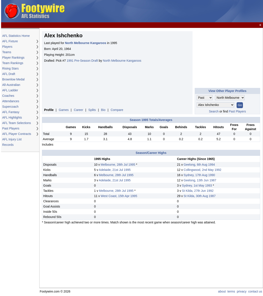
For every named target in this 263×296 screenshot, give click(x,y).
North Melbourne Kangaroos (122, 60)
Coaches (8, 95)
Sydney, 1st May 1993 (197, 185)
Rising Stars (10, 68)
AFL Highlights (12, 117)
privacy (241, 291)
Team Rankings (12, 63)
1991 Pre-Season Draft (82, 60)
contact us (255, 291)
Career (78, 110)
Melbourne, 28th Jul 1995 (118, 164)
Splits (92, 110)
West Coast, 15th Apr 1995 (119, 196)
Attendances (10, 101)
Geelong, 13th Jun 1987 (200, 180)
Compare (117, 110)
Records (8, 144)
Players (7, 46)
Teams (6, 52)
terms (231, 291)
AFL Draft (8, 74)
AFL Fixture (10, 41)
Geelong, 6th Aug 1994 (199, 164)
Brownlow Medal (13, 79)
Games (64, 110)
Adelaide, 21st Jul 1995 (115, 170)
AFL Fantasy (10, 112)
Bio (103, 110)
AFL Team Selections (16, 123)
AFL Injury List (12, 139)
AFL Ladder (10, 90)
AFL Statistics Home (16, 35)
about (222, 291)
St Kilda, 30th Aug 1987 (199, 196)
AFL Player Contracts (16, 134)
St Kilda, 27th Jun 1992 (198, 190)
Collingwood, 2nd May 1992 (202, 170)
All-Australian (11, 85)
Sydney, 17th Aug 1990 (199, 175)
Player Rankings (13, 57)
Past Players (10, 128)
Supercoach (10, 106)
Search (213, 111)
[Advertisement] (182, 11)
